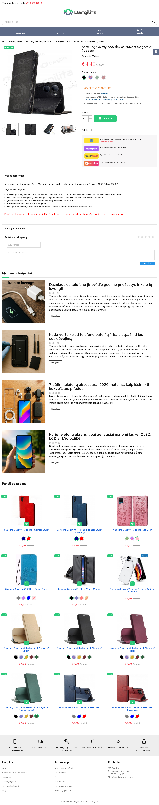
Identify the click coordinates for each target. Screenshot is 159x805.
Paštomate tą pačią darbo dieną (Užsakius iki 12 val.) (127, 141)
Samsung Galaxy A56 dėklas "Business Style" (26, 530)
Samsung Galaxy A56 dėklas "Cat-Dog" (132, 530)
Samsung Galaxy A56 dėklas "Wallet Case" (79, 707)
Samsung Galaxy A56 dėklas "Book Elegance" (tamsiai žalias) (26, 708)
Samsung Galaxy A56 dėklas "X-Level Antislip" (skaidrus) (132, 590)
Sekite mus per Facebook (14, 772)
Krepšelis (6, 777)
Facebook (91, 130)
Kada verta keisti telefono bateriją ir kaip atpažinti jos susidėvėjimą (96, 336)
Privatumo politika (63, 786)
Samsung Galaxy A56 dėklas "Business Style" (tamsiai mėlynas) (79, 531)
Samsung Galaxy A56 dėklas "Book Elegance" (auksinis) (26, 649)
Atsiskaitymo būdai (64, 768)
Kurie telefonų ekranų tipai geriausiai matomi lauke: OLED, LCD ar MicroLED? (100, 436)
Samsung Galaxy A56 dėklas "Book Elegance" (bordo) (132, 649)
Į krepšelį (105, 118)
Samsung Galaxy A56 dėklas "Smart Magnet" (79, 589)
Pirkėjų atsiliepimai (14, 228)
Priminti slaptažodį (10, 786)
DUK (57, 777)
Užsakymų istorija (10, 781)
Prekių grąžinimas (63, 790)
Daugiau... (55, 316)
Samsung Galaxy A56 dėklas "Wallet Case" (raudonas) (132, 708)
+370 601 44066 (34, 3)
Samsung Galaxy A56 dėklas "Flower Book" (26, 589)
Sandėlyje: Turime (90, 56)
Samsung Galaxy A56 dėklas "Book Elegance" (79, 648)
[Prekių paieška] (79, 22)
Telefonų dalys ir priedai (22, 3)
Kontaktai (6, 768)
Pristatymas (60, 772)
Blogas (5, 790)
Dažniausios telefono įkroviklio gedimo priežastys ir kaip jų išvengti (100, 286)
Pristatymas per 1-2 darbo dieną (113, 155)
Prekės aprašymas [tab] (14, 175)
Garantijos (60, 781)
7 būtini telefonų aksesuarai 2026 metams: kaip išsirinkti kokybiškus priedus (99, 386)
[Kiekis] (85, 118)
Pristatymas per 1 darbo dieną (113, 147)
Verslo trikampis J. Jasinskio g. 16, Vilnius (104, 100)
